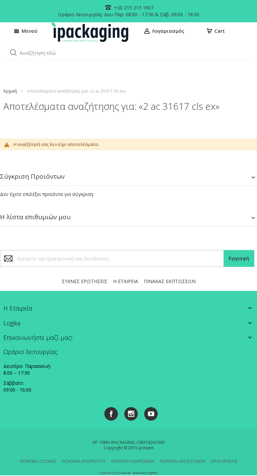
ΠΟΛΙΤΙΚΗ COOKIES (38, 461)
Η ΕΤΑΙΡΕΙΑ (125, 281)
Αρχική (10, 91)
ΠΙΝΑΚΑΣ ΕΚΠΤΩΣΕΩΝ (170, 281)
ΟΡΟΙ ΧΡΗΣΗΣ (224, 461)
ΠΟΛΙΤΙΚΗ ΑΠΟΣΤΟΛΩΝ (182, 461)
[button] (13, 52)
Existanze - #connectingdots (137, 473)
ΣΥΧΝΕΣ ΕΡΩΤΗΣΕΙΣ (84, 281)
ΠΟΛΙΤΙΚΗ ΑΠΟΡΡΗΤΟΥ (84, 461)
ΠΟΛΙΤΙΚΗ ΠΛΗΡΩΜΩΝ (132, 461)
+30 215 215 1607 (133, 7)
